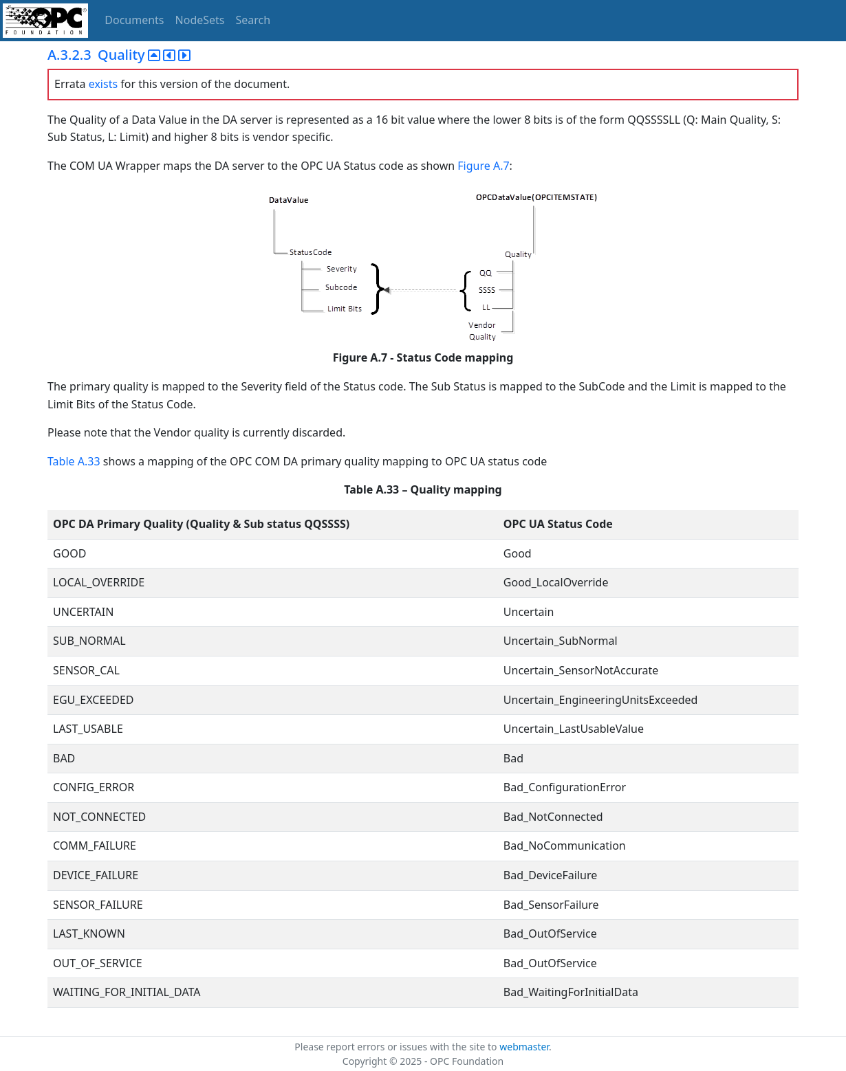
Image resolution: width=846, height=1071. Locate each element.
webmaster (524, 1046)
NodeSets (200, 19)
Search (253, 19)
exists (103, 83)
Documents (134, 19)
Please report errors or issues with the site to (396, 1046)
